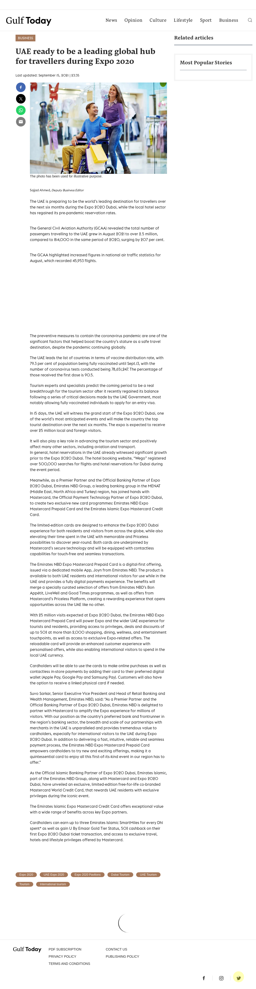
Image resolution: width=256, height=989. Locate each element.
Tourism (24, 884)
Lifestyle (183, 20)
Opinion (133, 20)
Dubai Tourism (120, 874)
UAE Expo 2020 (54, 874)
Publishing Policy (122, 956)
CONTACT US (116, 949)
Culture (158, 20)
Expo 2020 (26, 874)
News (111, 20)
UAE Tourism (148, 874)
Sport (206, 20)
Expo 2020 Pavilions (88, 874)
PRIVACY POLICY (62, 956)
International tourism (53, 884)
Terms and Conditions (69, 964)
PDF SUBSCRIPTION (65, 949)
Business (228, 20)
